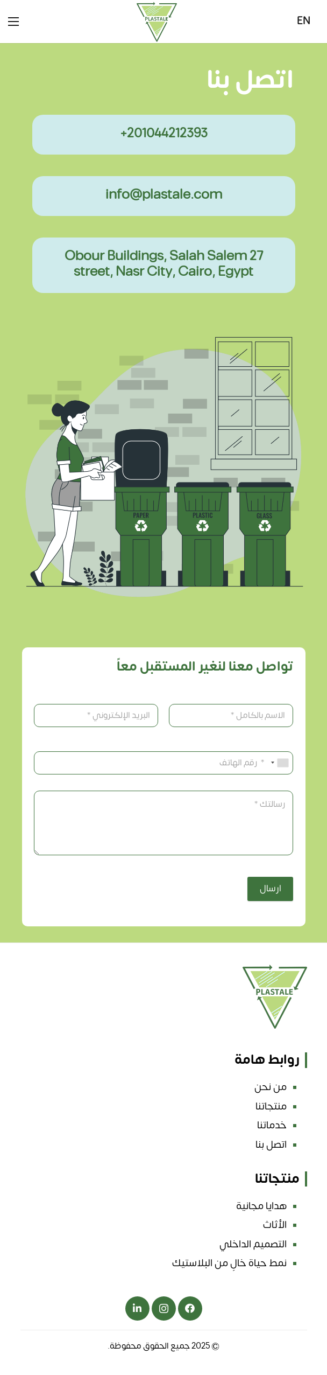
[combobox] (280, 763)
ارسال (270, 888)
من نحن (270, 1087)
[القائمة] (13, 21)
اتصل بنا (271, 1144)
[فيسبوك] (190, 1308)
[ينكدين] (137, 1308)
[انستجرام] (164, 1308)
